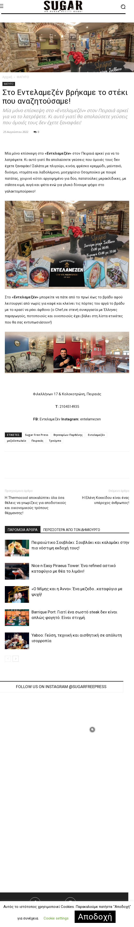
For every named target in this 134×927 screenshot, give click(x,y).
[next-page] (16, 659)
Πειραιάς (37, 440)
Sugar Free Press (36, 435)
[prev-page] (8, 659)
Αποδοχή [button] (95, 916)
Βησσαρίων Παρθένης (68, 435)
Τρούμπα (55, 440)
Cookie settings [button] (56, 918)
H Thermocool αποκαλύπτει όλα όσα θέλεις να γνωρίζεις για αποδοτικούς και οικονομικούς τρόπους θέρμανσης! (35, 505)
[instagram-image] (92, 730)
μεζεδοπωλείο (16, 440)
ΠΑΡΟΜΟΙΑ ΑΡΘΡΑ (23, 530)
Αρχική (7, 77)
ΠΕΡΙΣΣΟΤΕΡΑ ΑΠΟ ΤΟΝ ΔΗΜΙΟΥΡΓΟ (71, 530)
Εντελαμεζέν (96, 435)
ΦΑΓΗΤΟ (23, 77)
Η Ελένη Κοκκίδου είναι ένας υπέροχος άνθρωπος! (105, 500)
